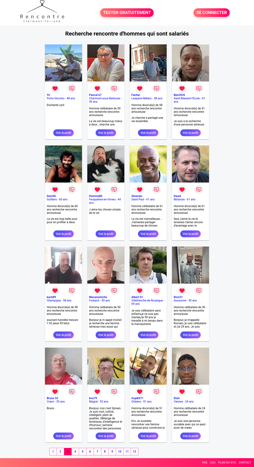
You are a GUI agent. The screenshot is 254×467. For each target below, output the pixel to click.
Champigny (54, 300)
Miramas (179, 199)
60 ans (63, 199)
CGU (213, 462)
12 (134, 451)
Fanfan (135, 95)
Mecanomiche (98, 297)
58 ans (158, 98)
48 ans (71, 98)
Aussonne (180, 300)
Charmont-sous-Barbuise (104, 98)
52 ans (104, 401)
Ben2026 (179, 95)
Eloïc (177, 398)
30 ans (192, 300)
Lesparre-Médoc (141, 98)
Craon (50, 401)
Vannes (178, 401)
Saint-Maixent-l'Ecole (187, 98)
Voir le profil (63, 132)
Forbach (94, 300)
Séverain (136, 196)
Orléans (136, 401)
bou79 (93, 398)
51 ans (147, 401)
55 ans (60, 401)
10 (119, 451)
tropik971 (137, 398)
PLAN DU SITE (227, 462)
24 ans (189, 401)
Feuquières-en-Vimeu (102, 199)
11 (127, 451)
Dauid (177, 196)
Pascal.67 (95, 95)
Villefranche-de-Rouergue (147, 300)
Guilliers (52, 199)
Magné (93, 401)
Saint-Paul (137, 199)
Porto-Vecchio (55, 98)
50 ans (105, 300)
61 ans (150, 199)
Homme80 (95, 196)
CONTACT (245, 462)
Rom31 (178, 297)
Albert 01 (137, 297)
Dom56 (51, 196)
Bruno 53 (52, 398)
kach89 (51, 297)
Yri (48, 95)
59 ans (93, 101)
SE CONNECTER (211, 12)
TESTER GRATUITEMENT (127, 12)
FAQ (204, 462)
